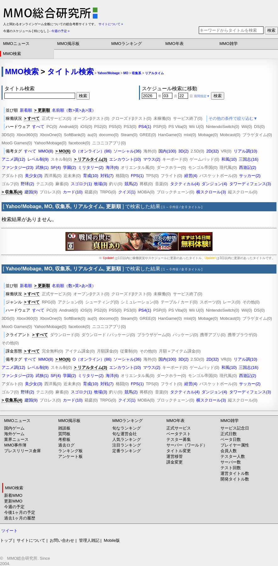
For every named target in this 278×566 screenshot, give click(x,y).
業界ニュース (16, 439)
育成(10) (90, 175)
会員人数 (228, 450)
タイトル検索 (70, 71)
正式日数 (228, 433)
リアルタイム (154, 73)
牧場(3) (100, 183)
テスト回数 (230, 467)
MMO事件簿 (15, 445)
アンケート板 (70, 456)
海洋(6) (112, 167)
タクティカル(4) (185, 183)
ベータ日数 (230, 439)
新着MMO (13, 495)
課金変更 (174, 462)
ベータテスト (178, 433)
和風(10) (229, 159)
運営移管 (174, 456)
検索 (271, 30)
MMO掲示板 (68, 43)
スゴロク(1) (81, 183)
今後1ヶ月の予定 (19, 512)
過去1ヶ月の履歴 (19, 518)
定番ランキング (126, 450)
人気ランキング (126, 439)
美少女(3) (33, 175)
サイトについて (31, 540)
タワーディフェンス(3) (250, 183)
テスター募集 (178, 439)
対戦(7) (107, 175)
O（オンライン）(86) (91, 151)
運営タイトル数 (234, 473)
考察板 (64, 439)
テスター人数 (232, 456)
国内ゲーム (14, 428)
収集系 (136, 73)
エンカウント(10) (125, 159)
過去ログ (66, 445)
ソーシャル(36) (127, 151)
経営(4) (190, 175)
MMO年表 (174, 43)
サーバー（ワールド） (186, 445)
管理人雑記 (89, 540)
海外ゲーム (14, 433)
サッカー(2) (249, 175)
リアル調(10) (245, 151)
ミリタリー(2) (90, 167)
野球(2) (27, 183)
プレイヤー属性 (234, 445)
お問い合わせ (62, 540)
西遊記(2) (247, 167)
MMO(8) (45, 151)
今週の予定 (14, 506)
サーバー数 (230, 462)
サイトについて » (110, 24)
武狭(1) (42, 167)
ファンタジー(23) (17, 167)
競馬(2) (131, 183)
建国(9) (31, 192)
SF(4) (56, 167)
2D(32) (212, 151)
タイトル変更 (178, 450)
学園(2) (69, 167)
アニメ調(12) (13, 159)
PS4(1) (144, 126)
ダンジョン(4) (214, 183)
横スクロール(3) (211, 192)
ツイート (9, 530)
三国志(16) (248, 159)
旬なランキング (126, 428)
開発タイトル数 (234, 479)
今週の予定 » (60, 31)
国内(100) (167, 151)
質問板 (64, 433)
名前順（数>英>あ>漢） (74, 110)
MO (125, 73)
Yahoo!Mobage (108, 73)
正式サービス (178, 428)
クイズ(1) (127, 192)
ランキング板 (70, 450)
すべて (38, 126)
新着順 (26, 110)
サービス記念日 (234, 428)
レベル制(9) (38, 159)
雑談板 (64, 428)
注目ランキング (126, 445)
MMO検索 (12, 53)
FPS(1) (137, 175)
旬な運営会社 (124, 433)
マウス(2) (151, 159)
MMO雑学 (229, 43)
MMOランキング (126, 43)
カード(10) (72, 192)
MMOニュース (16, 43)
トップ (6, 540)
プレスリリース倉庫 (22, 450)
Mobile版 (112, 540)
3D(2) (183, 151)
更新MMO (13, 501)
